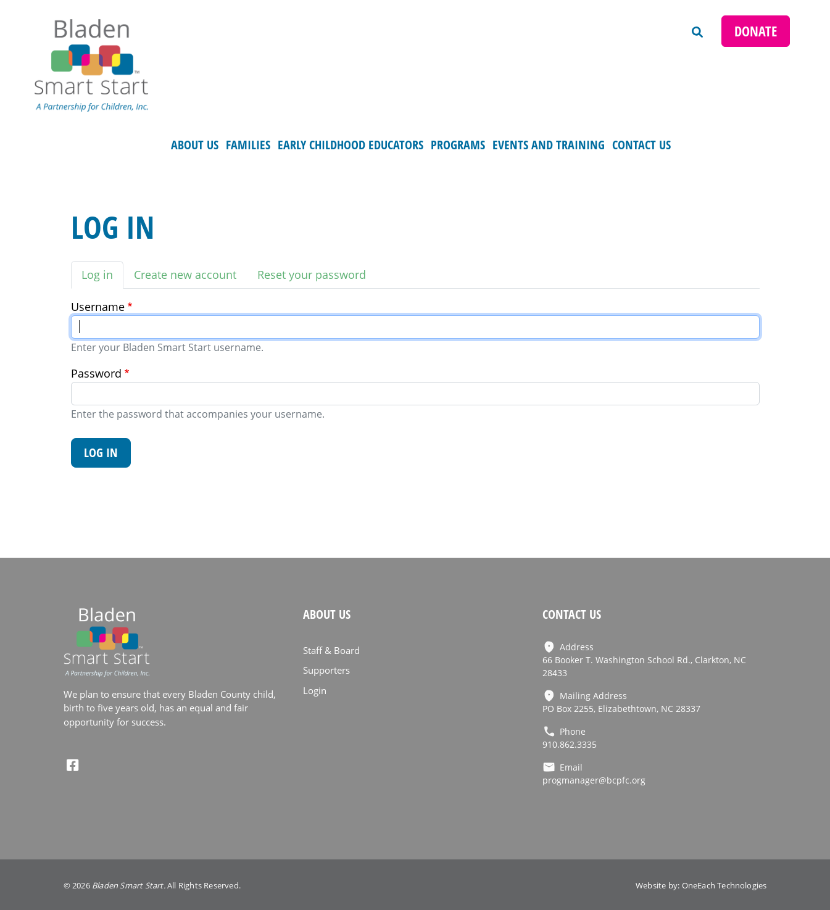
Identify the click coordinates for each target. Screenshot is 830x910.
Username (98, 306)
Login (314, 690)
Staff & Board (331, 650)
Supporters (326, 670)
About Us (194, 144)
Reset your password (311, 274)
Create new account (185, 274)
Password (96, 373)
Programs (458, 144)
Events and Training (548, 144)
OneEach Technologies (724, 885)
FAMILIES (248, 144)
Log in (97, 274)
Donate (755, 31)
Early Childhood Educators (350, 144)
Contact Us (641, 144)
